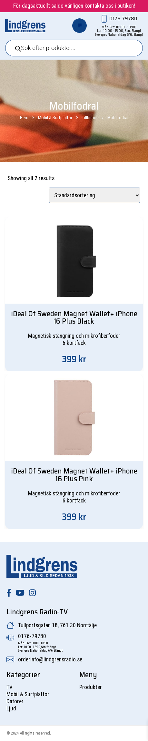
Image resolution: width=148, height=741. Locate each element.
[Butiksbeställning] (94, 195)
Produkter (90, 687)
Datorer (15, 701)
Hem (24, 117)
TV (9, 687)
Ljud (11, 708)
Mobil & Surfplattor (55, 117)
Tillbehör (90, 117)
